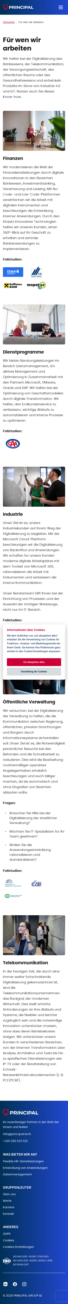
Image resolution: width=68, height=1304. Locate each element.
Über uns (9, 1194)
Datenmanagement (17, 1174)
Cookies (8, 1240)
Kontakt (8, 1213)
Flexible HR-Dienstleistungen (23, 1161)
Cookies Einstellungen (18, 1247)
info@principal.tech (17, 1134)
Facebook (14, 1284)
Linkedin (5, 1284)
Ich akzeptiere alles (34, 662)
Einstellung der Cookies (34, 671)
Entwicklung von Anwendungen (25, 1167)
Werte (7, 1200)
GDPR (7, 1233)
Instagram (24, 1284)
